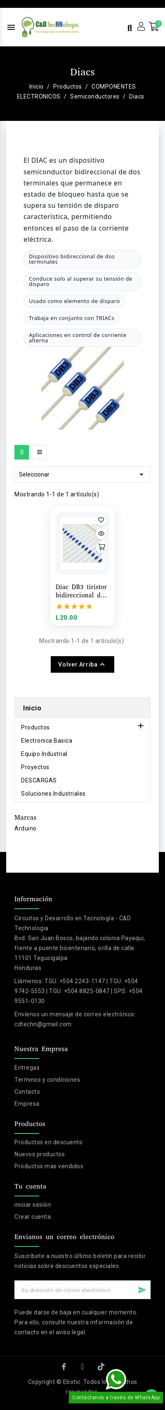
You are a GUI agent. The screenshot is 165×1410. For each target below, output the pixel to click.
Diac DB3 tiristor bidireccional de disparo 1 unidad (81, 591)
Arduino (25, 828)
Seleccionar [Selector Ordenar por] (82, 474)
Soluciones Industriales (53, 793)
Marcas (25, 817)
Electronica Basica (46, 740)
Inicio (32, 708)
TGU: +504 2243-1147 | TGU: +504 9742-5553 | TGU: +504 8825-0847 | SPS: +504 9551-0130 (78, 991)
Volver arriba (82, 664)
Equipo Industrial (44, 754)
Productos (35, 727)
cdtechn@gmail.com (43, 1024)
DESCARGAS (39, 780)
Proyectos (35, 767)
